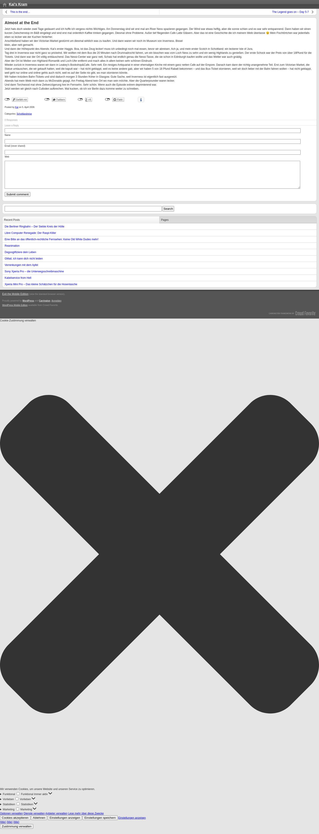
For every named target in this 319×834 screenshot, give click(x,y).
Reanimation (12, 251)
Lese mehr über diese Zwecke (86, 818)
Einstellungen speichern (100, 823)
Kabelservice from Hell (18, 283)
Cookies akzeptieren (15, 823)
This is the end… (20, 11)
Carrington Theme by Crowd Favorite (292, 318)
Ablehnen (39, 823)
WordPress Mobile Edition (15, 310)
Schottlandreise (24, 114)
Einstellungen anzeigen (65, 823)
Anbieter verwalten (56, 818)
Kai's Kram (18, 4)
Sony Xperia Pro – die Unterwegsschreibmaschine (34, 276)
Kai (16, 107)
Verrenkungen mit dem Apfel (21, 270)
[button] (159, 560)
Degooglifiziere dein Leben (20, 257)
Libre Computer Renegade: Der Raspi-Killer (30, 238)
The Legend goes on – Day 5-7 (290, 11)
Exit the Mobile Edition (15, 299)
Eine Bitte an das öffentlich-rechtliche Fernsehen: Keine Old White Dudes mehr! (51, 244)
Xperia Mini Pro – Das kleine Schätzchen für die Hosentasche (41, 289)
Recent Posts (12, 225)
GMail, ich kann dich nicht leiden (24, 263)
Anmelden (56, 306)
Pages (165, 225)
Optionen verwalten (11, 818)
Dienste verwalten (34, 818)
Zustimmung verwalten (16, 831)
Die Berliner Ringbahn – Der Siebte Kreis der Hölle (34, 231)
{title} (3, 827)
